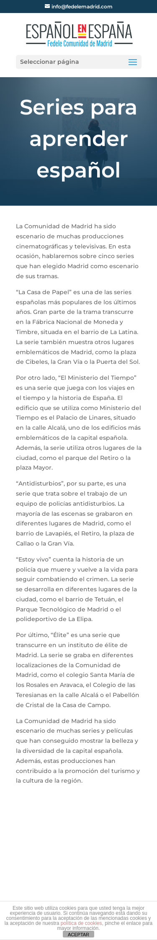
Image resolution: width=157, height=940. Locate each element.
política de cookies (81, 923)
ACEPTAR (78, 934)
